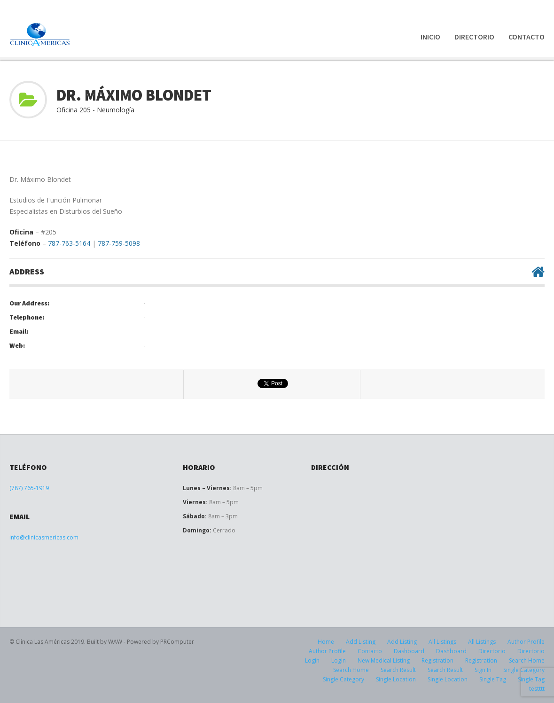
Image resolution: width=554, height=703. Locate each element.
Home (326, 642)
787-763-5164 (69, 243)
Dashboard (409, 651)
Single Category (343, 679)
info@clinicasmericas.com (43, 537)
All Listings (442, 642)
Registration (437, 660)
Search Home (527, 660)
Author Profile (526, 642)
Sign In (483, 670)
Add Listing (360, 642)
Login (312, 660)
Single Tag (492, 679)
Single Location (396, 679)
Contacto (526, 36)
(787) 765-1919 (29, 488)
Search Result (398, 670)
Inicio (430, 36)
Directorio (474, 36)
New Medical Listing (384, 660)
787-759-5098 (119, 243)
